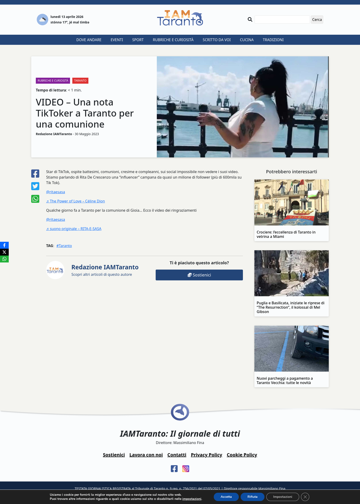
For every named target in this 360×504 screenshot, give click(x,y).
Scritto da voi (217, 39)
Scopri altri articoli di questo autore (105, 270)
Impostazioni (282, 497)
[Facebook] (4, 245)
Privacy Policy (206, 455)
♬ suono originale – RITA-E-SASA (73, 228)
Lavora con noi (146, 455)
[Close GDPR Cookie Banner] (305, 497)
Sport (138, 39)
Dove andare (89, 39)
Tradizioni (273, 39)
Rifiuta (253, 497)
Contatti (176, 455)
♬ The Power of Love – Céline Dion (75, 201)
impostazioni (191, 499)
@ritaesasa (55, 191)
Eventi (117, 39)
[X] (4, 252)
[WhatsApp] (4, 259)
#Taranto (64, 245)
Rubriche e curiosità (173, 39)
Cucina (247, 39)
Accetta (226, 497)
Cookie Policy (242, 455)
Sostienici (199, 275)
